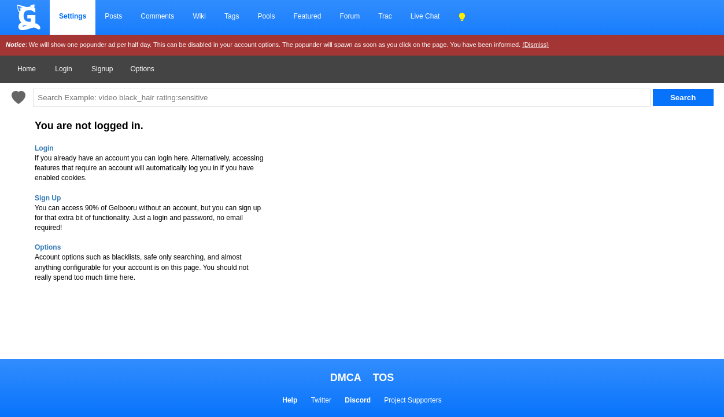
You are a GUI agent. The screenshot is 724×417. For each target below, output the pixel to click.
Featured (307, 16)
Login (63, 69)
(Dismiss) (535, 44)
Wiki (199, 16)
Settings (72, 16)
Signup (102, 69)
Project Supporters (412, 400)
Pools (266, 16)
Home (26, 69)
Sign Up (48, 198)
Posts (113, 16)
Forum (349, 16)
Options (142, 69)
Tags (231, 16)
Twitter (321, 400)
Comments (157, 16)
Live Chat (425, 16)
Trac (385, 16)
